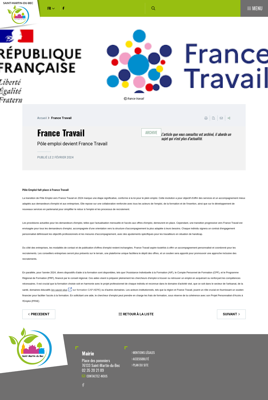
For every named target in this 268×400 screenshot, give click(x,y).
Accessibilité (141, 359)
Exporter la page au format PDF (213, 118)
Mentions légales (144, 352)
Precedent (40, 314)
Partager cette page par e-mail (221, 118)
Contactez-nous (97, 376)
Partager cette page (229, 118)
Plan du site (140, 365)
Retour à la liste (138, 314)
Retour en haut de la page (259, 334)
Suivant (230, 314)
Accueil (42, 118)
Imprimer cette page (206, 118)
